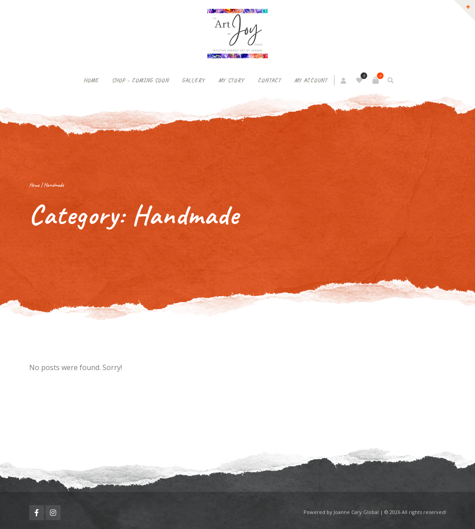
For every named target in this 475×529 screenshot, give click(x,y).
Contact (269, 80)
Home (91, 80)
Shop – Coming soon (140, 80)
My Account (310, 80)
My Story (231, 80)
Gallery (193, 80)
